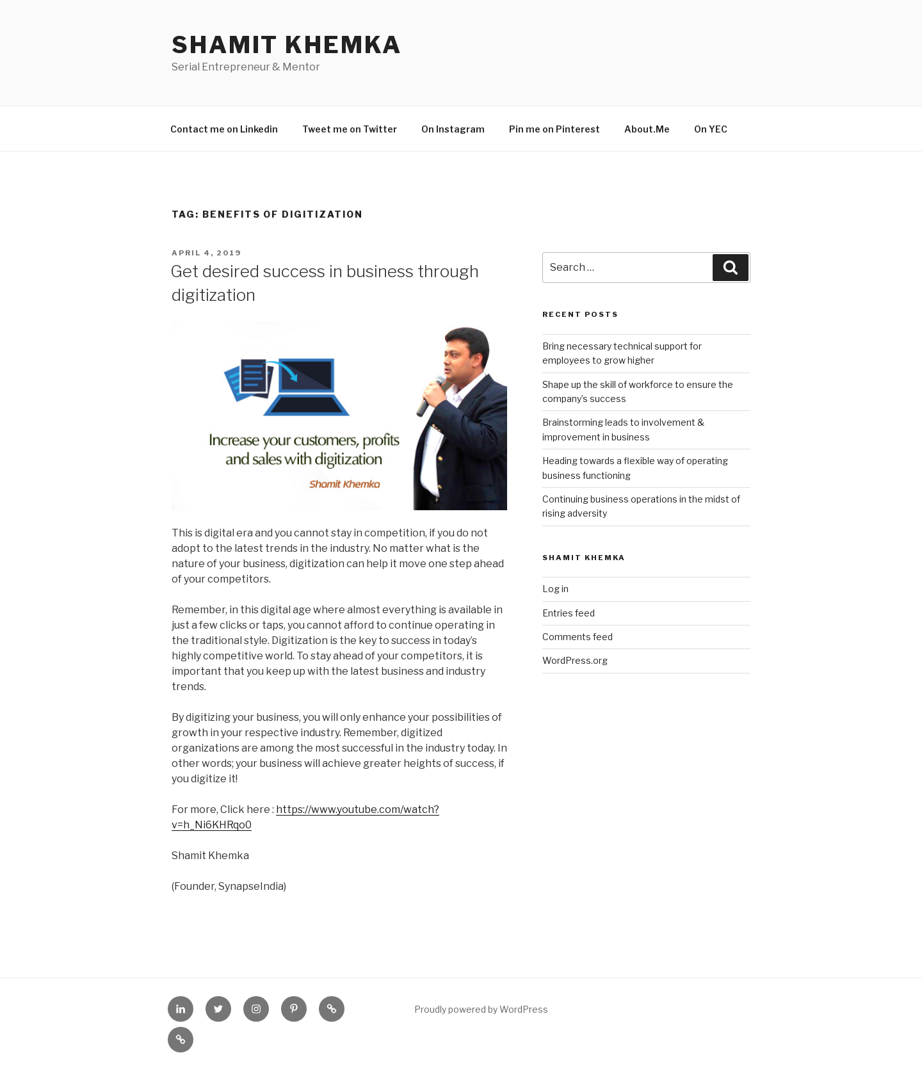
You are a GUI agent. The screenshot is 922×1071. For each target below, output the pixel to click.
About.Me (647, 129)
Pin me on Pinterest (554, 129)
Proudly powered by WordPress (481, 1009)
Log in (555, 588)
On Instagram (453, 129)
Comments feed (577, 636)
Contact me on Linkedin (224, 129)
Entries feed (568, 613)
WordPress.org (575, 660)
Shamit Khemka (286, 45)
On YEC (710, 129)
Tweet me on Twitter (349, 129)
